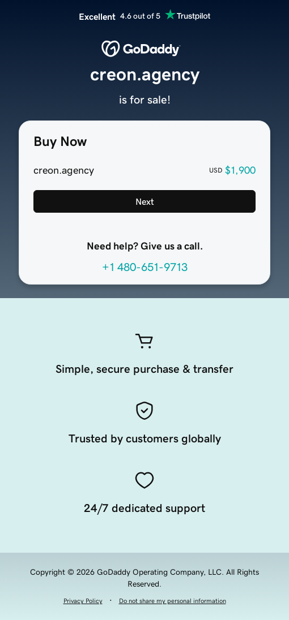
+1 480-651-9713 (145, 267)
